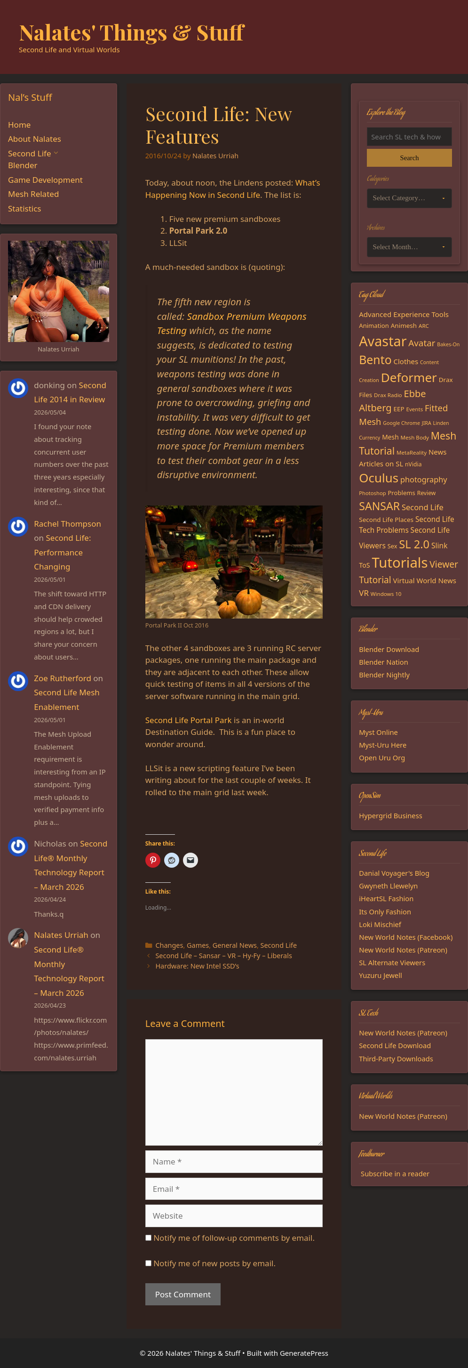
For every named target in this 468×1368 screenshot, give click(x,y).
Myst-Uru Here (382, 744)
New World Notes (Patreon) (403, 949)
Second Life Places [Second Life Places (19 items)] (386, 519)
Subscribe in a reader (395, 1173)
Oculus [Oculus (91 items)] (378, 477)
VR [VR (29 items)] (364, 592)
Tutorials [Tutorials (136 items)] (400, 562)
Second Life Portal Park (188, 720)
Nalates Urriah (61, 934)
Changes (169, 945)
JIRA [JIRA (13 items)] (426, 423)
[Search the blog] (409, 136)
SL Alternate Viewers (392, 962)
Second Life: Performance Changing (62, 552)
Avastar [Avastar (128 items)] (382, 341)
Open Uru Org (382, 757)
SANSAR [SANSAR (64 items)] (379, 505)
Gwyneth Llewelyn (388, 885)
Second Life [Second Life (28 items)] (423, 507)
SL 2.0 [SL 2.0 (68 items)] (414, 544)
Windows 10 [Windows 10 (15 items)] (386, 593)
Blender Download (389, 649)
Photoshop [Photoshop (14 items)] (372, 493)
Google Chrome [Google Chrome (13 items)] (401, 423)
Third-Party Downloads (396, 1058)
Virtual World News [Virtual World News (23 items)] (424, 580)
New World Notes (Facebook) (405, 937)
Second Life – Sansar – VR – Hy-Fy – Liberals (223, 955)
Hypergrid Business (390, 815)
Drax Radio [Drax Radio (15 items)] (388, 395)
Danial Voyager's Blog (394, 873)
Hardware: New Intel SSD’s (197, 965)
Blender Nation (383, 662)
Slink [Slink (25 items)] (439, 545)
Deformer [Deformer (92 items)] (409, 377)
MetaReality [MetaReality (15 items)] (412, 452)
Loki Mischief (380, 924)
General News (235, 945)
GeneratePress (304, 1353)
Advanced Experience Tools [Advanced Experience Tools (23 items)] (404, 314)
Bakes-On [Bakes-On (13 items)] (448, 344)
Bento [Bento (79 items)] (375, 359)
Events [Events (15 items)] (414, 409)
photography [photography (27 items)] (423, 479)
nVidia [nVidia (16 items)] (413, 464)
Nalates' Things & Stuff (131, 31)
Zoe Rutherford (62, 678)
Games (198, 945)
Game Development (45, 179)
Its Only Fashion (385, 911)
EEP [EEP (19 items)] (398, 409)
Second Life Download (395, 1045)
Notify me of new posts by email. (214, 1263)
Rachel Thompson (67, 523)
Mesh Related (33, 193)
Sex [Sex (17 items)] (392, 546)
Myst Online (378, 732)
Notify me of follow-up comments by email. (234, 1237)
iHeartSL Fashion (386, 898)
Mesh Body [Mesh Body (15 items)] (415, 437)
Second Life (279, 945)
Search (409, 158)
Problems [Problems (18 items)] (401, 493)
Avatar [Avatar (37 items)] (421, 343)
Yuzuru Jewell (380, 975)
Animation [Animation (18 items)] (374, 325)
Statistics (24, 208)
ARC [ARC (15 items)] (424, 325)
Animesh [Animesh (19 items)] (404, 325)
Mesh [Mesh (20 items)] (390, 436)
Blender (23, 165)
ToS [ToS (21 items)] (364, 565)
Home (19, 124)
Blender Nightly (384, 674)
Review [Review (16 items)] (426, 493)
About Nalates (34, 138)
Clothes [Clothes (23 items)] (405, 361)
